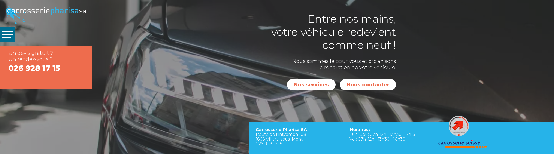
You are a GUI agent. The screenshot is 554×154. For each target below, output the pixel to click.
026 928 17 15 (34, 68)
